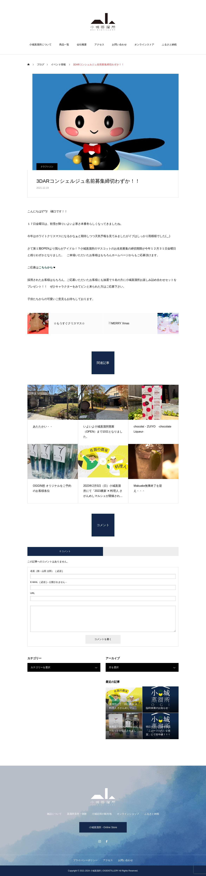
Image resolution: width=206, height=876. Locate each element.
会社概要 (82, 44)
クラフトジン (47, 166)
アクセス (99, 44)
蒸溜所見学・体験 (77, 813)
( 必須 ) (46, 571)
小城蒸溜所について (40, 44)
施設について (54, 813)
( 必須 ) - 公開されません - (48, 582)
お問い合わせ (119, 44)
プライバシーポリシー (85, 860)
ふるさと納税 (169, 44)
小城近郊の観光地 (102, 813)
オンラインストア (144, 44)
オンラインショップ (128, 813)
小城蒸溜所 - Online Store (103, 827)
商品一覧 (64, 44)
